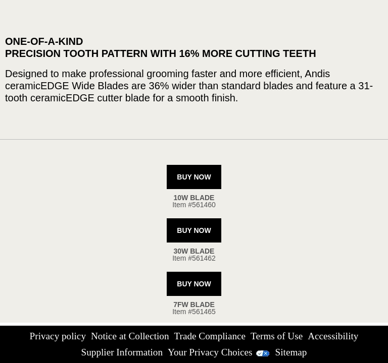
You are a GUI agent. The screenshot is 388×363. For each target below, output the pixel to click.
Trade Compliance (210, 336)
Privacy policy (58, 336)
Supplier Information (122, 352)
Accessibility (333, 336)
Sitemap (291, 352)
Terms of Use (277, 336)
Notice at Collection (130, 336)
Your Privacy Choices (219, 352)
